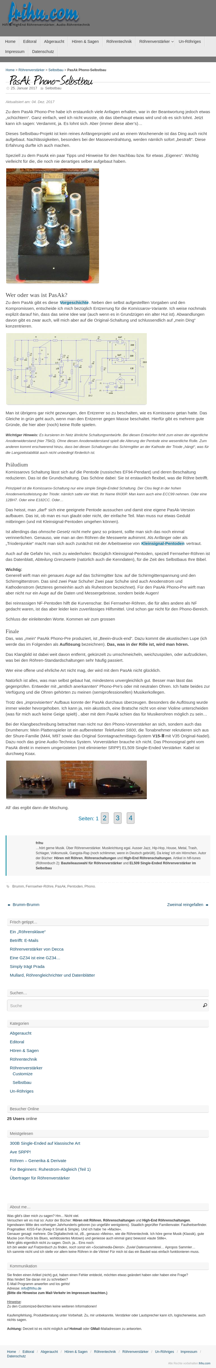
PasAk (60, 886)
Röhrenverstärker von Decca (37, 949)
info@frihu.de (31, 1288)
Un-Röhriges (21, 1091)
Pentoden (75, 886)
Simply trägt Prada (27, 966)
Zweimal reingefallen (187, 904)
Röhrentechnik (23, 1059)
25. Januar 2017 (24, 88)
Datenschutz (16, 1356)
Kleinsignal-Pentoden (162, 543)
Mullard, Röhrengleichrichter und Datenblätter (52, 975)
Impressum (189, 1352)
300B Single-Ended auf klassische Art (45, 1143)
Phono (89, 886)
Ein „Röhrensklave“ (28, 931)
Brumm (18, 886)
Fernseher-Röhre (39, 886)
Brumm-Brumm (23, 904)
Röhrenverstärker (32, 70)
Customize (23, 1073)
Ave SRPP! (20, 1151)
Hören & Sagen (24, 1050)
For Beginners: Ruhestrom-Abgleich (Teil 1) (50, 1169)
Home (10, 70)
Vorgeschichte (74, 302)
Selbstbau (55, 70)
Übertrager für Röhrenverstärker (40, 1178)
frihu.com (43, 13)
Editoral (17, 1041)
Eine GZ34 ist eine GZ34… (35, 957)
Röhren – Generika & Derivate (38, 1160)
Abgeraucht (21, 1033)
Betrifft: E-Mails (24, 940)
